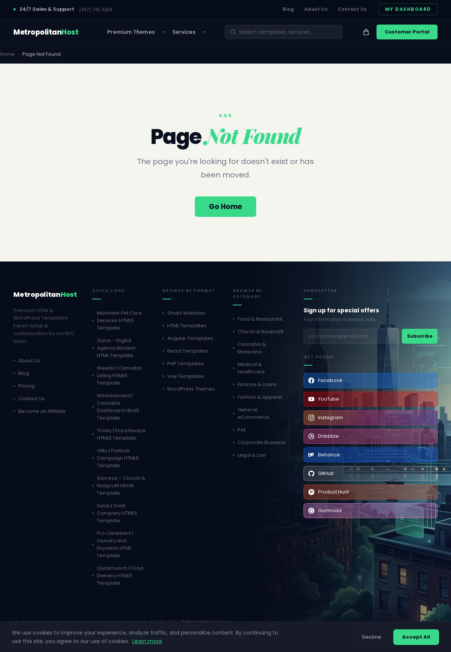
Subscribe (419, 336)
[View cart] (366, 32)
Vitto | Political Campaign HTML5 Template (118, 458)
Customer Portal (407, 31)
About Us (315, 9)
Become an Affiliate (42, 411)
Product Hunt (328, 491)
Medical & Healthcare (251, 368)
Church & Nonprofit (260, 331)
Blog (288, 9)
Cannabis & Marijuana (252, 348)
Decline (371, 636)
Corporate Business (262, 442)
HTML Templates (186, 325)
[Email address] (352, 336)
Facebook (325, 380)
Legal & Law (252, 455)
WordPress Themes (191, 388)
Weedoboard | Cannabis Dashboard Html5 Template (118, 406)
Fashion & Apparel (260, 397)
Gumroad (325, 510)
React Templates (188, 350)
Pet (241, 429)
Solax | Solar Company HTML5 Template (117, 513)
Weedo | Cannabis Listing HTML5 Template (119, 375)
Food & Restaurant (260, 318)
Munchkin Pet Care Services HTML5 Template (119, 320)
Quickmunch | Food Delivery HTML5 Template (120, 576)
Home (7, 54)
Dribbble (323, 436)
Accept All (416, 636)
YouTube (323, 398)
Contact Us (352, 9)
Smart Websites (186, 313)
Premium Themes (131, 32)
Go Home (225, 207)
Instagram (325, 417)
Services (184, 32)
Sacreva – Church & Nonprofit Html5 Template (121, 486)
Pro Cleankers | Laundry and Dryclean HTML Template (115, 544)
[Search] (288, 32)
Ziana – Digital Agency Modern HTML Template (116, 348)
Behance (324, 454)
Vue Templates (185, 376)
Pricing (26, 385)
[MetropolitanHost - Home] (45, 32)
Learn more (147, 641)
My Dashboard (408, 9)
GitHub (321, 473)
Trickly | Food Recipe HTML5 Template (121, 434)
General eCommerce (253, 413)
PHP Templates (185, 363)
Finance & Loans (257, 384)
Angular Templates (190, 338)
